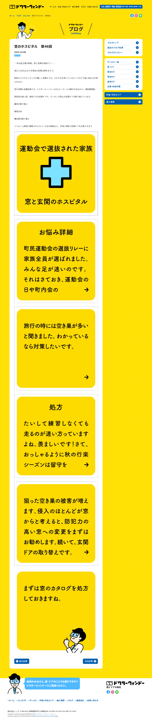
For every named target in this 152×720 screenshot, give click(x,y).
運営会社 (80, 700)
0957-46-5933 (113, 6)
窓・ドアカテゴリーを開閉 (137, 66)
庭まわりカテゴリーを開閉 (137, 81)
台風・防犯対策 (114, 86)
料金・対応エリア (64, 6)
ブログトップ (113, 42)
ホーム (11, 700)
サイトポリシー (39, 714)
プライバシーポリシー (50, 714)
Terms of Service (50, 716)
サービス (53, 6)
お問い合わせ (92, 6)
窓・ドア (110, 66)
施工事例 (75, 6)
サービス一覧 (113, 62)
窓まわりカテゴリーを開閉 (137, 71)
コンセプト (22, 700)
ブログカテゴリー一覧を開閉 (137, 52)
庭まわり (111, 81)
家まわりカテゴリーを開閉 (137, 76)
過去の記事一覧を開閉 (137, 47)
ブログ (83, 6)
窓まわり (111, 71)
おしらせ (17, 55)
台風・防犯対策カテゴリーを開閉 (137, 86)
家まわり (111, 76)
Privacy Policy (39, 716)
